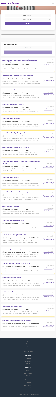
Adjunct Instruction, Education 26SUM (13, 220)
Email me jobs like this (10, 44)
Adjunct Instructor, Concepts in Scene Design (15, 192)
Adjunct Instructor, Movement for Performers (15, 147)
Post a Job (28, 358)
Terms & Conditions (28, 351)
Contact (28, 344)
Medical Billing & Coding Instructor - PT (14, 235)
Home (28, 341)
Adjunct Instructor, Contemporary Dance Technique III (18, 75)
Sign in (28, 363)
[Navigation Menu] (53, 3)
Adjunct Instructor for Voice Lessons (12, 104)
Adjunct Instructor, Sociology (10, 177)
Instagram (29, 385)
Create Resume (28, 373)
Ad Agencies (28, 361)
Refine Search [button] (28, 36)
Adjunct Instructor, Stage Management (13, 133)
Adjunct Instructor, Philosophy (11, 118)
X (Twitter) (29, 382)
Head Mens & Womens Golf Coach (12, 306)
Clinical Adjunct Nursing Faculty (11, 277)
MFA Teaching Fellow (8, 292)
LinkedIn (29, 388)
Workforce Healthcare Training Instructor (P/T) (16, 263)
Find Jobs (28, 23)
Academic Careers (21, 394)
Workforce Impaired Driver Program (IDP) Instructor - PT (18, 249)
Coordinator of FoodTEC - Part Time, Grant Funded (16, 320)
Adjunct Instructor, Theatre (10, 90)
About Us (28, 349)
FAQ (28, 346)
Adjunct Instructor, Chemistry (10, 206)
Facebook (29, 380)
